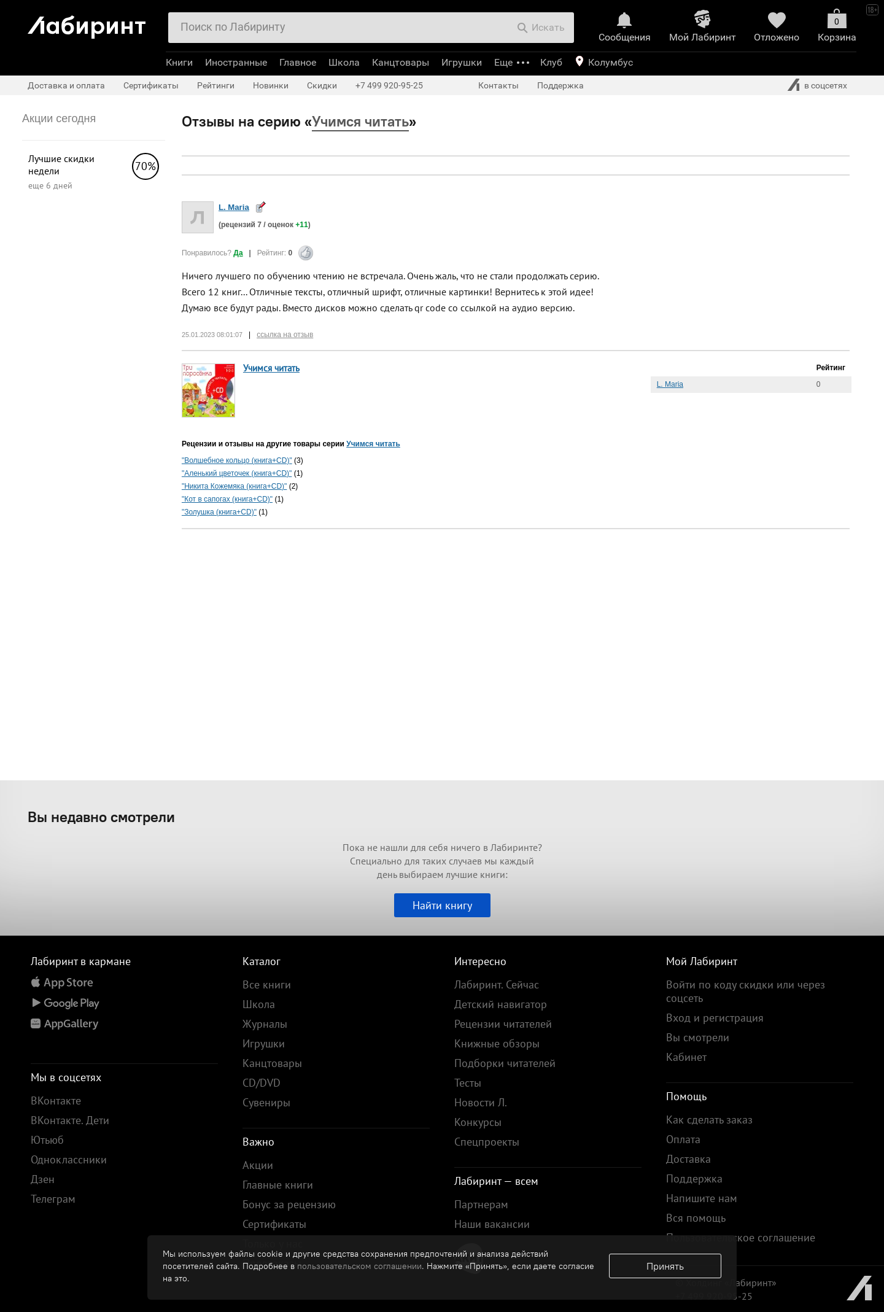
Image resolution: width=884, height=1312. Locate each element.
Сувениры (266, 1102)
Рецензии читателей (503, 1024)
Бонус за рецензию (289, 1204)
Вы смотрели (697, 1037)
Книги (179, 62)
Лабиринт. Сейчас (496, 984)
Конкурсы (478, 1122)
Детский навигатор (500, 1004)
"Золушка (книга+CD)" (219, 512)
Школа (344, 62)
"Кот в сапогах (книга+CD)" (227, 499)
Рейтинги (216, 85)
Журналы (264, 1024)
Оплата (683, 1139)
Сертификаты (151, 85)
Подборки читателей (505, 1063)
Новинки (271, 85)
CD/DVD (261, 1083)
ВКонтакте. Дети (70, 1120)
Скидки (322, 85)
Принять (665, 1266)
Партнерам (481, 1204)
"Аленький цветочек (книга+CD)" (237, 473)
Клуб (551, 62)
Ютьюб (47, 1140)
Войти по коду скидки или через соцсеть (745, 991)
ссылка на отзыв (285, 334)
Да (237, 253)
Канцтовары (400, 62)
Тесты (467, 1083)
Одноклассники (69, 1159)
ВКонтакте (56, 1100)
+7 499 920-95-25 (389, 85)
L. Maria (234, 207)
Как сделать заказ (709, 1119)
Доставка (688, 1159)
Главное (297, 62)
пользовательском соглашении (359, 1265)
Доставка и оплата (66, 85)
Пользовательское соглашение (740, 1237)
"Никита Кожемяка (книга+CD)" (234, 486)
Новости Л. (480, 1102)
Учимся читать (271, 368)
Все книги (266, 984)
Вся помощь (696, 1218)
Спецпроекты (486, 1142)
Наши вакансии (492, 1224)
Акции (257, 1165)
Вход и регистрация (715, 1018)
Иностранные (236, 62)
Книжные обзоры (497, 1043)
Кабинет (686, 1057)
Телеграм (53, 1199)
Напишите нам (701, 1198)
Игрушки (461, 62)
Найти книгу (442, 905)
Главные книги (277, 1185)
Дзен (43, 1179)
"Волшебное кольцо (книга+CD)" (237, 460)
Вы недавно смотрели (101, 816)
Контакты (498, 85)
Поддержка (560, 85)
